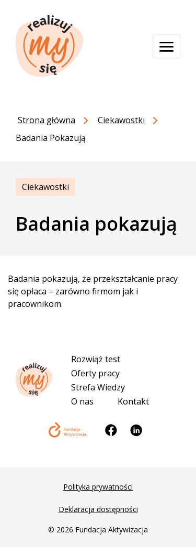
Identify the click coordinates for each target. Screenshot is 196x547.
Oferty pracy (95, 373)
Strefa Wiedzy (98, 387)
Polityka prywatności (98, 487)
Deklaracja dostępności (98, 509)
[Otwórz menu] (166, 46)
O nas (82, 401)
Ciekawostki (45, 187)
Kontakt (133, 401)
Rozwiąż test (95, 359)
